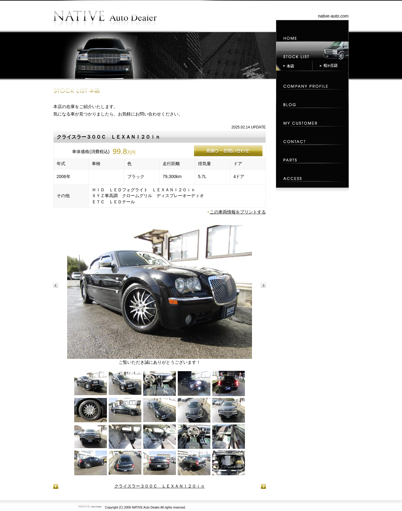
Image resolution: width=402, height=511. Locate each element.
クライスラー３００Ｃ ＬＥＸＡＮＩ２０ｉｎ (159, 486)
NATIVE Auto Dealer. (146, 507)
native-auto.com (333, 16)
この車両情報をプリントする (238, 211)
